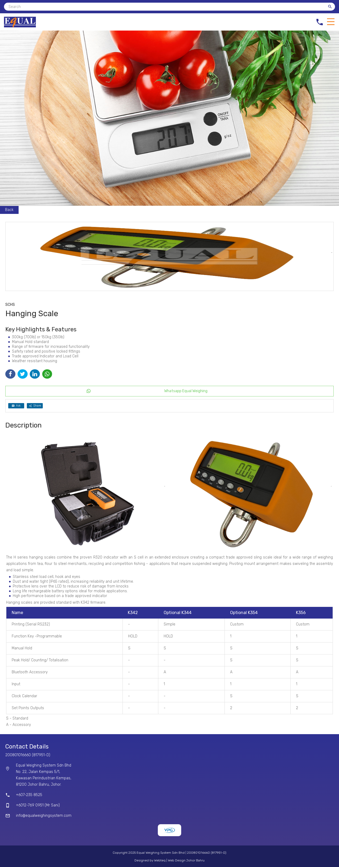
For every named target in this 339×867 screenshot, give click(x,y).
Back (9, 210)
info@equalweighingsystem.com (43, 815)
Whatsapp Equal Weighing (185, 391)
